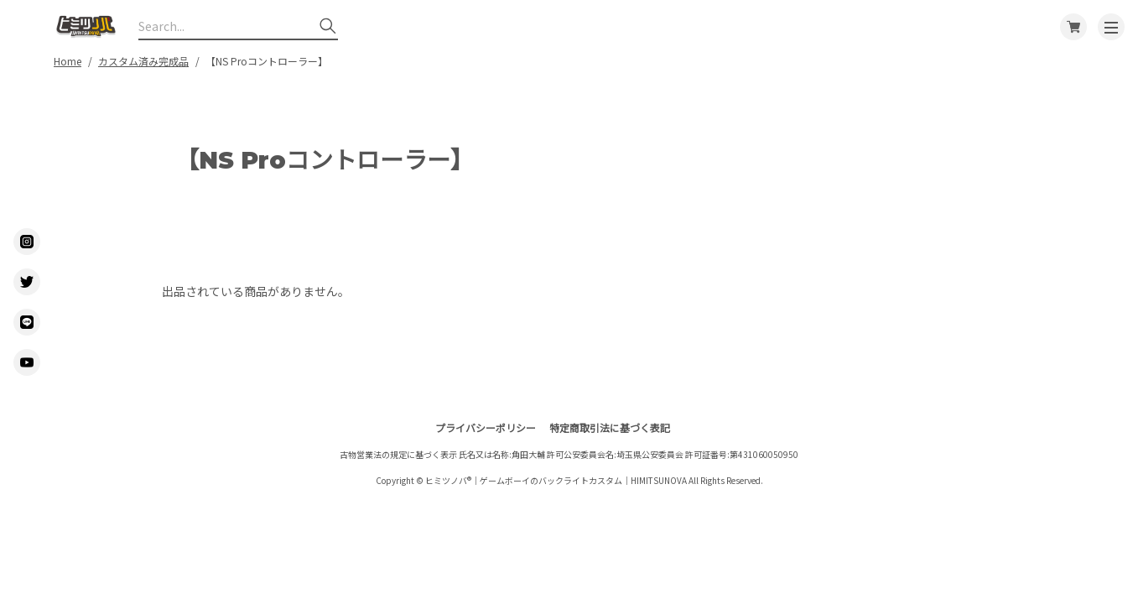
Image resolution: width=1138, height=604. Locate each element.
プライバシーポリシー (485, 427)
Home (67, 61)
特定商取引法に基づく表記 (609, 427)
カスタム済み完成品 (143, 61)
